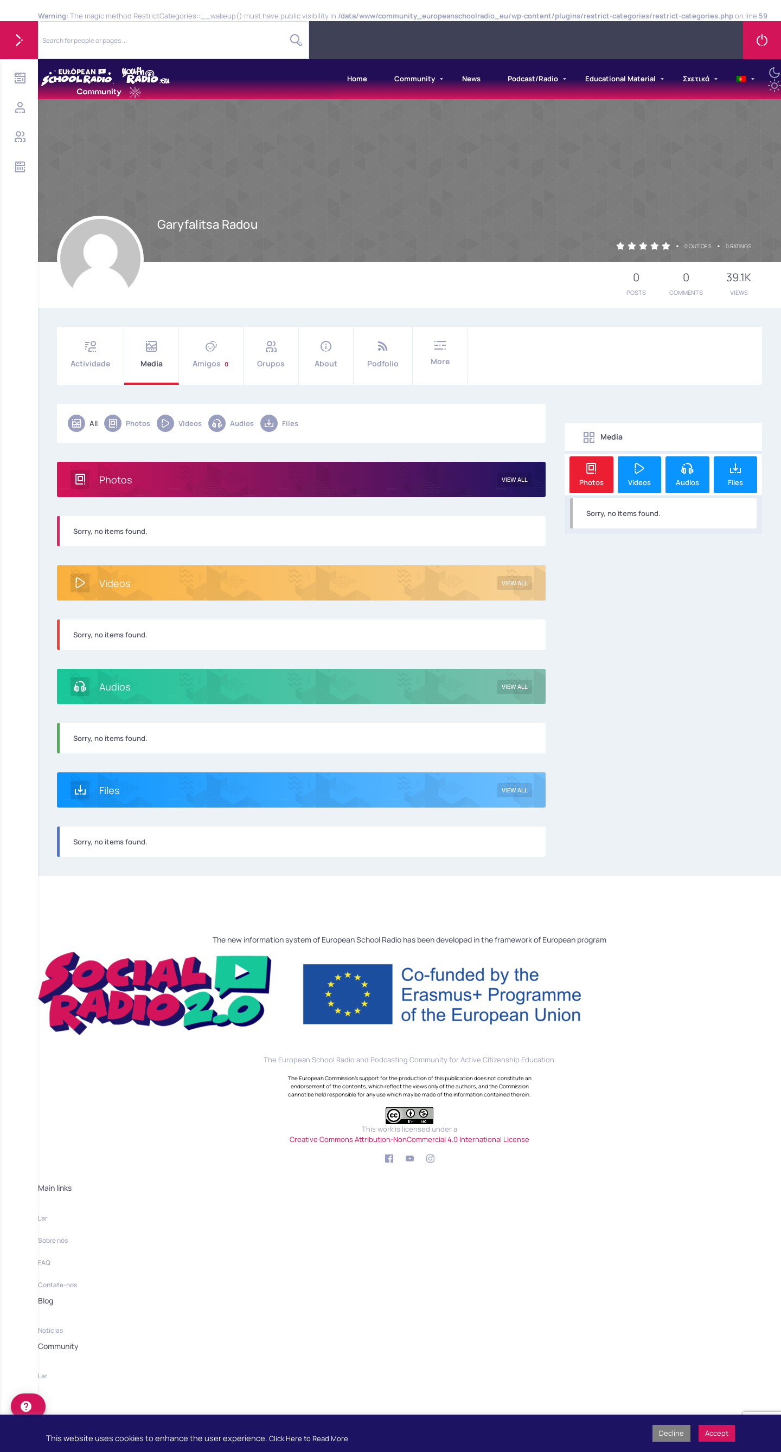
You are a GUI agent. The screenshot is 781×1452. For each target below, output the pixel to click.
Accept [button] (716, 1433)
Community (414, 78)
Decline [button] (671, 1433)
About (326, 355)
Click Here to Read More (308, 1438)
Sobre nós (53, 1240)
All (83, 423)
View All (515, 479)
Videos (179, 423)
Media (151, 355)
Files (279, 423)
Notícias (50, 1330)
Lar (42, 1218)
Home (357, 78)
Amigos (211, 355)
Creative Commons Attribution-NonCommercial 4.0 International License (409, 1139)
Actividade (90, 355)
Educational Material (620, 78)
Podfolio (383, 355)
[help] (28, 1406)
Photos (127, 423)
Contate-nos (57, 1284)
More (439, 353)
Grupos (271, 355)
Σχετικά (696, 78)
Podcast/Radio (533, 78)
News (471, 78)
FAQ (44, 1262)
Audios (231, 423)
